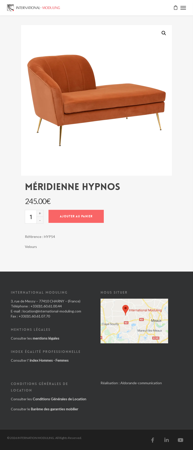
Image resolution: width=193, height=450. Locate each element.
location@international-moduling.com (52, 311)
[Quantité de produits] (30, 217)
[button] (163, 33)
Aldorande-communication (141, 383)
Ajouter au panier (76, 216)
